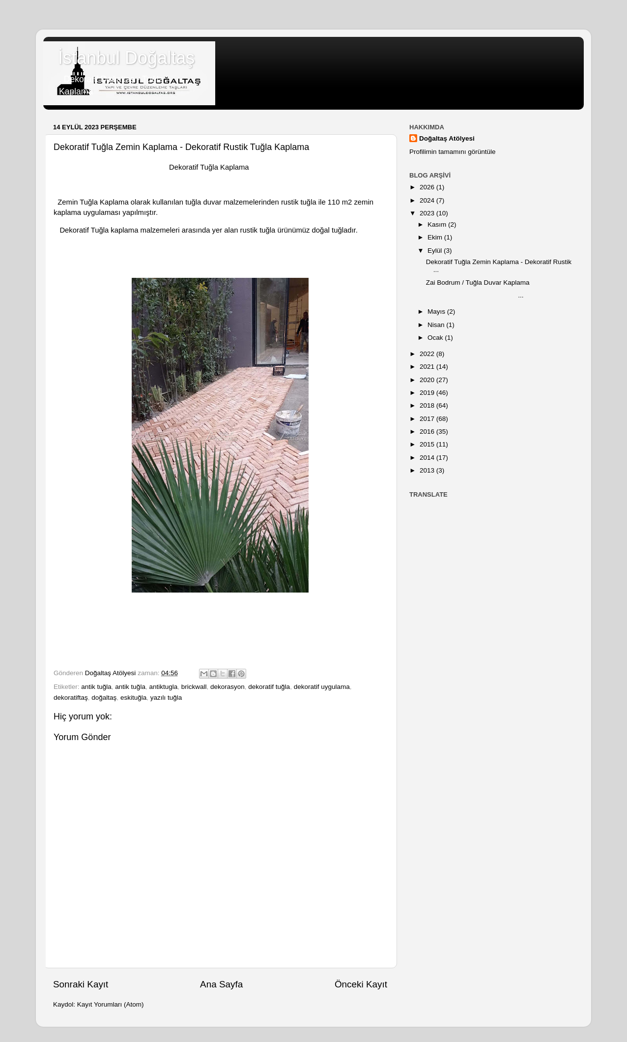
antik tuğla (96, 686)
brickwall (194, 686)
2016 (428, 431)
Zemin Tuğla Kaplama (93, 202)
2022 (428, 353)
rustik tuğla (298, 202)
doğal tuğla (328, 230)
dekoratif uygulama (322, 686)
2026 (428, 187)
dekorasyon (227, 686)
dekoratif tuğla (269, 686)
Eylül (436, 250)
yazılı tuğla (166, 697)
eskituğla (133, 697)
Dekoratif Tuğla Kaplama (208, 167)
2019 (428, 392)
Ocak (436, 337)
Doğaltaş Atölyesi (447, 138)
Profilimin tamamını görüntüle (452, 151)
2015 (428, 444)
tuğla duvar (203, 202)
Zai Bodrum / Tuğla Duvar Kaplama (478, 282)
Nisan (437, 324)
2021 (428, 366)
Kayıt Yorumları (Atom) (110, 1004)
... (475, 295)
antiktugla (163, 686)
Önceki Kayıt (361, 984)
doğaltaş (103, 697)
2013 (428, 470)
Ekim (436, 237)
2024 (428, 200)
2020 (428, 380)
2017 (428, 418)
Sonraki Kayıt (80, 984)
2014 (428, 457)
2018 (428, 405)
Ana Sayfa (221, 984)
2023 (428, 213)
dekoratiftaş (71, 697)
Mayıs (437, 311)
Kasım (438, 224)
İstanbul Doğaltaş (126, 58)
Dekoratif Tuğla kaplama (98, 230)
